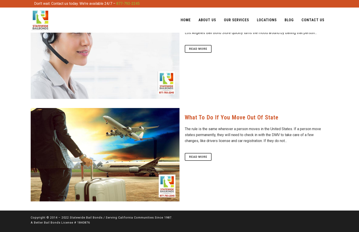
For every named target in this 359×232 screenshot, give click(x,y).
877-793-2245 (128, 3)
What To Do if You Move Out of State (231, 117)
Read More (198, 48)
